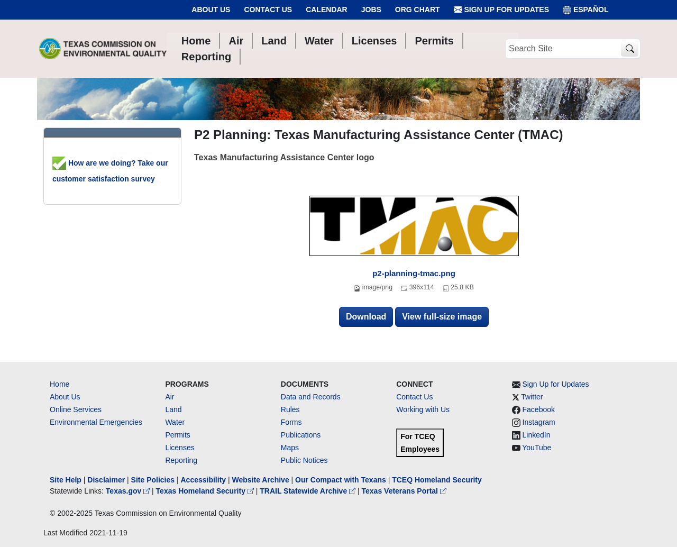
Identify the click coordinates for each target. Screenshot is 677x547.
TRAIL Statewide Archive (309, 491)
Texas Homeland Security (206, 491)
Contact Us (268, 9)
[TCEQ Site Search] (629, 49)
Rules (290, 409)
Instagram (539, 422)
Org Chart (417, 9)
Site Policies (153, 480)
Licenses (179, 447)
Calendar (326, 9)
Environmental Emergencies (96, 422)
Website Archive (260, 480)
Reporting (181, 460)
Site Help (65, 480)
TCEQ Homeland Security (437, 480)
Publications (301, 435)
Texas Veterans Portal (404, 491)
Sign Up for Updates (501, 9)
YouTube (536, 447)
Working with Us (423, 409)
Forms (291, 422)
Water (175, 422)
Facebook (539, 409)
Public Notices (304, 460)
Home (59, 384)
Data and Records (311, 397)
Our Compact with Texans (340, 480)
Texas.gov (129, 491)
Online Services (76, 409)
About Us (210, 9)
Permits (177, 435)
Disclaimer (106, 480)
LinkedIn (537, 435)
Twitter (532, 397)
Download (366, 316)
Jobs (371, 9)
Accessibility (204, 480)
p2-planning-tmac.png (413, 273)
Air (169, 397)
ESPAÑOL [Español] (586, 9)
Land (173, 409)
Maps (290, 447)
